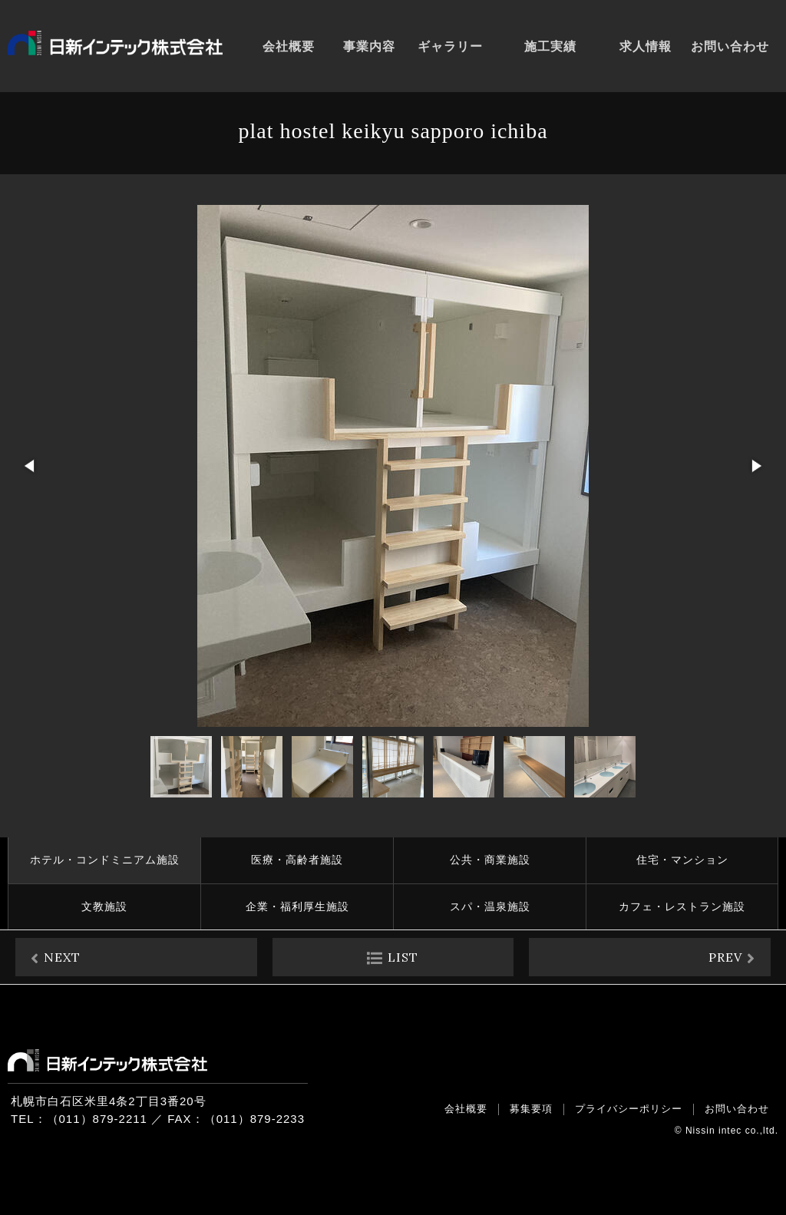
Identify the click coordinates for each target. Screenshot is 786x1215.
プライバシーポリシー (628, 1108)
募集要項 (531, 1108)
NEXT (62, 957)
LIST (403, 957)
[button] (30, 466)
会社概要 (465, 1108)
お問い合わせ (737, 1108)
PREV (725, 957)
